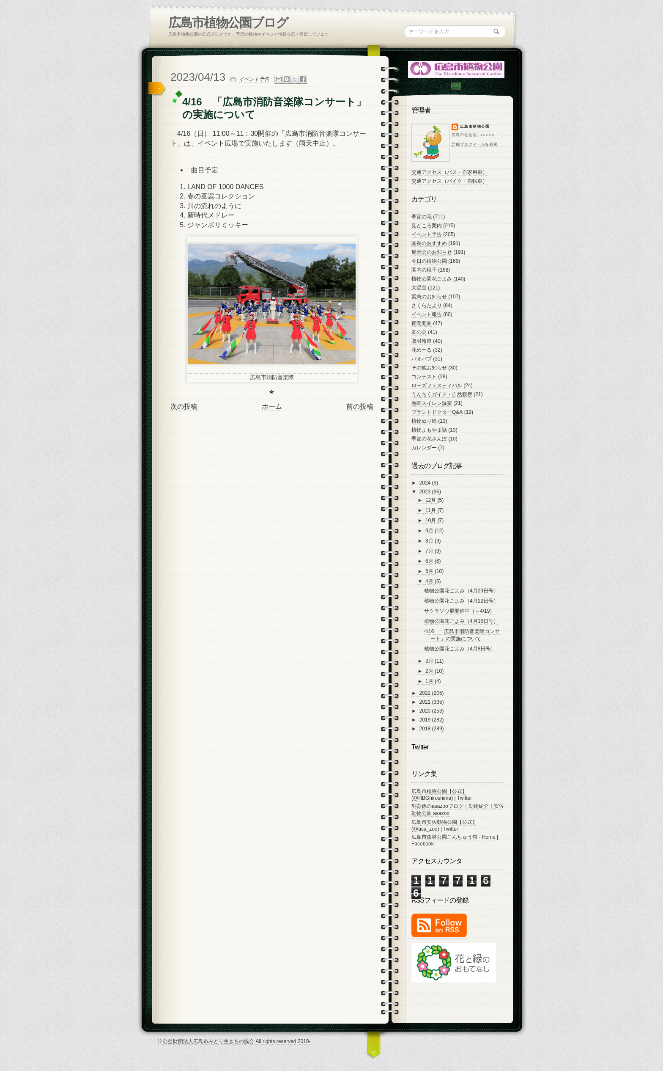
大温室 (419, 288)
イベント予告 (254, 79)
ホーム (272, 406)
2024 (425, 483)
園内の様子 (424, 270)
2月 (430, 671)
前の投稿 (359, 406)
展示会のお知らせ (431, 252)
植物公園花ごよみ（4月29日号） (461, 591)
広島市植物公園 (475, 126)
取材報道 (421, 341)
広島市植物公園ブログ (228, 23)
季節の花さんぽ (429, 439)
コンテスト (424, 377)
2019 (425, 720)
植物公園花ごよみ (431, 279)
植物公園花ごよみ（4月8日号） (460, 649)
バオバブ (421, 359)
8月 (430, 541)
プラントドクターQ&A (437, 412)
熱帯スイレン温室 (431, 403)
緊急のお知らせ (429, 297)
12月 (431, 500)
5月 (430, 571)
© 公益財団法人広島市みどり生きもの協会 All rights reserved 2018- (234, 1041)
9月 (430, 531)
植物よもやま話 (429, 430)
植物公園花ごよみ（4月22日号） (461, 601)
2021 (425, 702)
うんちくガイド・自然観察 (441, 394)
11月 (431, 510)
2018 (425, 729)
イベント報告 (426, 314)
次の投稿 (183, 406)
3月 (430, 661)
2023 (425, 492)
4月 (430, 581)
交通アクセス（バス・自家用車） (449, 172)
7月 (430, 551)
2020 (425, 711)
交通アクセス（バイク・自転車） (449, 181)
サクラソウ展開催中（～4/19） (459, 611)
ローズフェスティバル (436, 385)
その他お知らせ (429, 368)
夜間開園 (421, 323)
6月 (430, 561)
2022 (425, 693)
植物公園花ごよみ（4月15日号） (461, 621)
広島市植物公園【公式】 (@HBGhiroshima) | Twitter (441, 794)
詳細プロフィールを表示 (475, 144)
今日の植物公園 (429, 261)
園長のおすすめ (429, 243)
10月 (431, 520)
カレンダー (424, 448)
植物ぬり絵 (424, 421)
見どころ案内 (426, 226)
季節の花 (421, 217)
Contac (455, 86)
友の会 (419, 332)
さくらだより (426, 305)
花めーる (421, 350)
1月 (430, 681)
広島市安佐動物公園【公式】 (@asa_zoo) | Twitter (444, 825)
